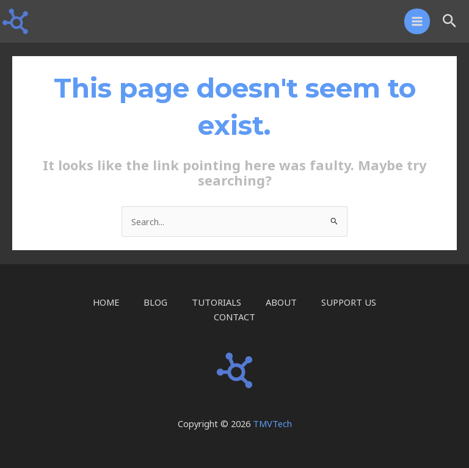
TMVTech (272, 423)
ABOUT (281, 302)
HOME (106, 302)
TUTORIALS (216, 302)
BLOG (155, 302)
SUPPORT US (348, 302)
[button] (449, 21)
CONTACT (234, 317)
